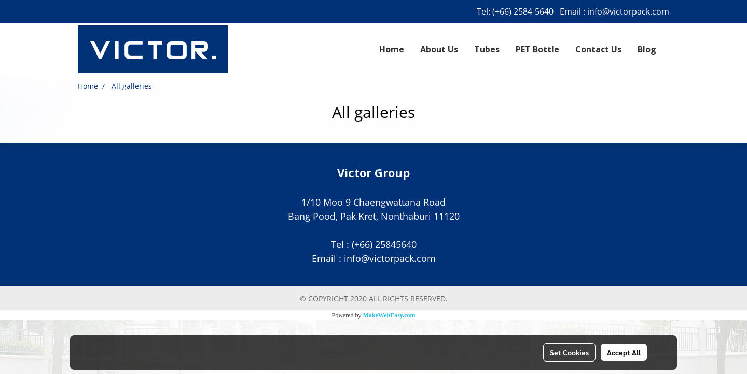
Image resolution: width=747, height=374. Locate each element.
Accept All (624, 352)
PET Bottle (537, 49)
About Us (439, 49)
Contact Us (598, 49)
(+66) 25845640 (384, 244)
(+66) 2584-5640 (523, 11)
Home (391, 49)
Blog (647, 49)
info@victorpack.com (628, 11)
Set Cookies (569, 352)
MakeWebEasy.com (389, 315)
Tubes (487, 49)
